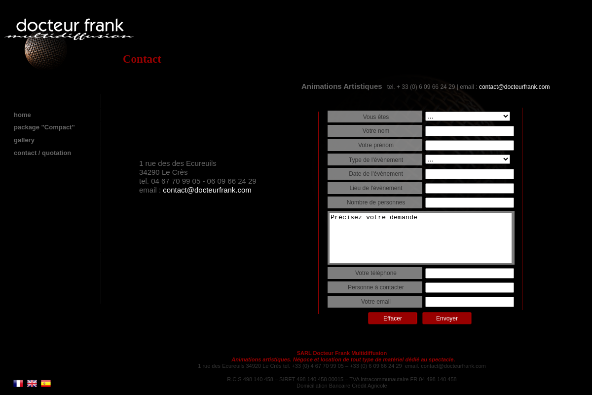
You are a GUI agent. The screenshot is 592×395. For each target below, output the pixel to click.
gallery (24, 140)
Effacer (392, 318)
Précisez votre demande (420, 238)
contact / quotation (42, 153)
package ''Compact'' (44, 127)
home (22, 114)
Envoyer (447, 318)
